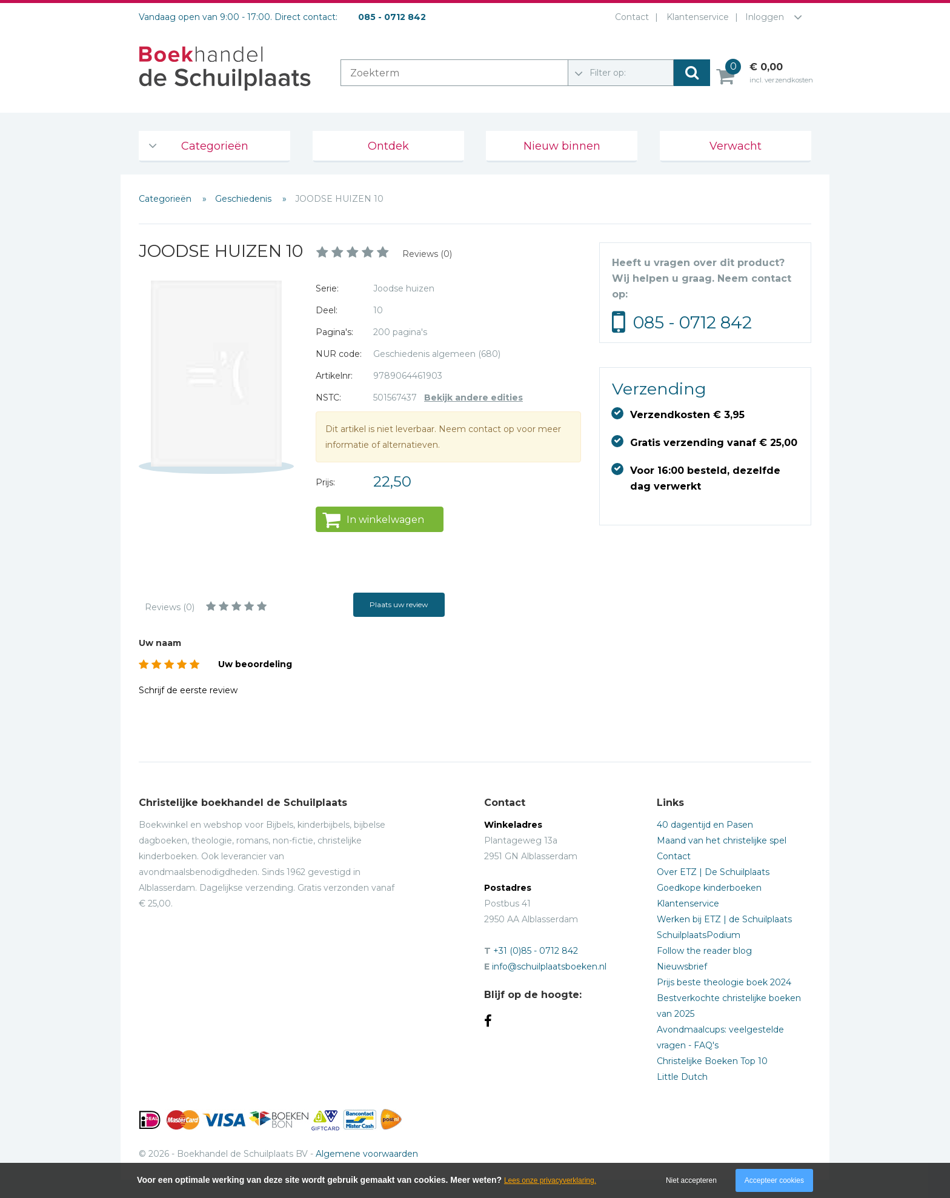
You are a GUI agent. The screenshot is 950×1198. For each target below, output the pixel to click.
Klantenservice (695, 17)
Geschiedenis (244, 198)
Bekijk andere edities (473, 397)
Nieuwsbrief (682, 966)
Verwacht (735, 146)
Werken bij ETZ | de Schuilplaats (724, 919)
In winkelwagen (385, 519)
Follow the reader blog (704, 950)
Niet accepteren (691, 1180)
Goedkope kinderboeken (709, 887)
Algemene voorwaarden (367, 1153)
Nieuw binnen (561, 146)
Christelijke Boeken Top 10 (712, 1061)
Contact (629, 17)
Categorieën (214, 146)
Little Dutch (682, 1076)
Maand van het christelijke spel (721, 840)
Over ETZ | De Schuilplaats (713, 872)
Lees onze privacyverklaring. (550, 1180)
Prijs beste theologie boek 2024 (724, 982)
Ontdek (388, 146)
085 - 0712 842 (692, 322)
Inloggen (764, 17)
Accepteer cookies (774, 1180)
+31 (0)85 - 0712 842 (535, 950)
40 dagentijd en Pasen (705, 824)
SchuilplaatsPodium (698, 935)
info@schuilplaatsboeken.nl (549, 966)
